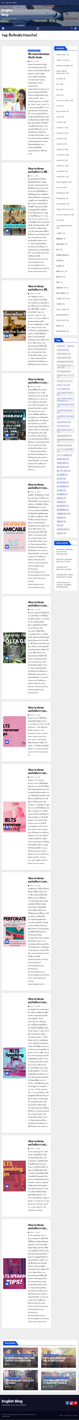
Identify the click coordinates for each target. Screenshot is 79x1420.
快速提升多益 (61, 255)
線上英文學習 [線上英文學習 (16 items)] (63, 482)
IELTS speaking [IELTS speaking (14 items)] (64, 371)
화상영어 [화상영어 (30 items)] (61, 533)
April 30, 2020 (35, 293)
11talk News (61, 55)
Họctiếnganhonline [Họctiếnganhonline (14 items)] (65, 362)
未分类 (58, 261)
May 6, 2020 (34, 176)
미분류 (58, 304)
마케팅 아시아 (61, 299)
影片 (58, 250)
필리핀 (58, 326)
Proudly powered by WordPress (12, 1414)
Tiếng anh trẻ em (63, 209)
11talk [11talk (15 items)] (70, 346)
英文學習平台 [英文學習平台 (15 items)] (63, 506)
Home (61, 1415)
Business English (63, 66)
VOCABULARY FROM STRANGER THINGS (55, 1382)
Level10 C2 (60, 133)
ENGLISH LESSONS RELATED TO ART (54, 1359)
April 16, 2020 (35, 777)
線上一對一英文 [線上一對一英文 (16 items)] (63, 471)
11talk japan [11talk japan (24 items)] (63, 350)
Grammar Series (63, 101)
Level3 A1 (60, 144)
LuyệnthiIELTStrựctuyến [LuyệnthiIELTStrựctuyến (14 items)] (65, 417)
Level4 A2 (60, 149)
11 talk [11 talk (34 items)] (61, 346)
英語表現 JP (61, 288)
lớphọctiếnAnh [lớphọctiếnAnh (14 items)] (64, 422)
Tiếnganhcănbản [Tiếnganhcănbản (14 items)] (64, 436)
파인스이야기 (61, 320)
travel (58, 220)
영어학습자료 (61, 315)
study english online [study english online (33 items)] (64, 431)
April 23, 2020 (35, 715)
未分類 (58, 266)
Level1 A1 (59, 122)
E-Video (59, 79)
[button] (72, 28)
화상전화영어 (61, 331)
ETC (58, 84)
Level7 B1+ (60, 166)
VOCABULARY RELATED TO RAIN (19, 1382)
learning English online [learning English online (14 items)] (65, 405)
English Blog (12, 1401)
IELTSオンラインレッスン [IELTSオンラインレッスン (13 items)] (65, 376)
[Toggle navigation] (37, 28)
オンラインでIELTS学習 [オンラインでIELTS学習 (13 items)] (64, 450)
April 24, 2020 (35, 609)
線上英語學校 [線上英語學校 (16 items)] (63, 486)
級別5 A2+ (60, 271)
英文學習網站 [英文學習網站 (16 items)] (63, 510)
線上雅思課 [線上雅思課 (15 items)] (62, 494)
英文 (58, 282)
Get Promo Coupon (71, 1415)
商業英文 (59, 239)
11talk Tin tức (61, 60)
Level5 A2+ (60, 155)
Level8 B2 (60, 171)
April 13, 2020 (35, 1148)
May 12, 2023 (49, 1386)
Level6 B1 (60, 160)
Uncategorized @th (34, 50)
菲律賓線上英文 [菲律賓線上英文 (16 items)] (63, 514)
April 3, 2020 (35, 1232)
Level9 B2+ (60, 177)
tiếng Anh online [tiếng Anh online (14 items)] (64, 445)
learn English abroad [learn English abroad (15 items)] (64, 394)
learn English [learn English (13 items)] (63, 389)
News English (61, 182)
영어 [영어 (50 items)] (60, 525)
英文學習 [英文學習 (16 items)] (61, 502)
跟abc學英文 (61, 293)
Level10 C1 (60, 128)
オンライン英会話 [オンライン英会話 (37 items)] (64, 455)
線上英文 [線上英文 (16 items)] (61, 479)
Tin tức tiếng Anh (63, 215)
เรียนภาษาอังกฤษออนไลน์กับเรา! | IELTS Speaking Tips (38, 1228)
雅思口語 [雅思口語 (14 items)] (61, 518)
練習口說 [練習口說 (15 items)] (61, 498)
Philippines (60, 193)
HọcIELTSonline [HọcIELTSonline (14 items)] (64, 358)
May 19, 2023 (11, 1386)
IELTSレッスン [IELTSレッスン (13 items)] (63, 385)
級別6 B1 (59, 277)
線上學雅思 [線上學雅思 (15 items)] (62, 475)
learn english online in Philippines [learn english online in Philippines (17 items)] (65, 400)
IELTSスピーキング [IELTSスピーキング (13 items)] (64, 381)
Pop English (61, 204)
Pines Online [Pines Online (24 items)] (63, 426)
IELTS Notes (61, 111)
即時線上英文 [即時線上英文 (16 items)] (63, 459)
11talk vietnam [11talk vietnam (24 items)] (63, 354)
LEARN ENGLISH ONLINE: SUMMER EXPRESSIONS (63, 585)
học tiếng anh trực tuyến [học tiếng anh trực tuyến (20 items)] (64, 366)
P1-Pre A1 (60, 188)
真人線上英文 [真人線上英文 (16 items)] (63, 467)
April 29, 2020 (35, 386)
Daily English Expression (25, 1355)
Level (58, 117)
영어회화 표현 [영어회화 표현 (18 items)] (63, 529)
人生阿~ (59, 233)
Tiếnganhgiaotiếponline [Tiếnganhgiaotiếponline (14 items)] (65, 441)
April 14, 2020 (35, 1006)
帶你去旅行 (60, 244)
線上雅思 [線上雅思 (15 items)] (61, 490)
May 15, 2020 (34, 61)
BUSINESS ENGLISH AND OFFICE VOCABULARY (64, 552)
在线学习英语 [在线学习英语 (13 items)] (63, 463)
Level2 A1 (60, 139)
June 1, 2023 (11, 1364)
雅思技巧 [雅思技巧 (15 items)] (61, 521)
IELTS (58, 106)
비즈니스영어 (61, 310)
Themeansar (5, 1416)
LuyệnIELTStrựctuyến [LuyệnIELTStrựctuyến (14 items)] (64, 411)
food (58, 95)
